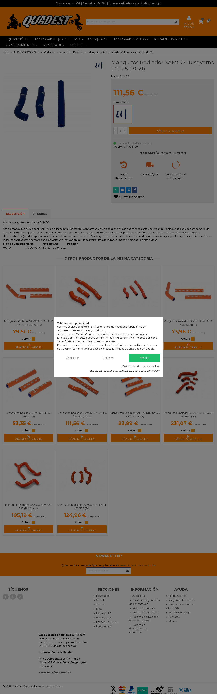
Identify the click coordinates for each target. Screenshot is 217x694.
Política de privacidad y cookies (141, 366)
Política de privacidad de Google (134, 348)
